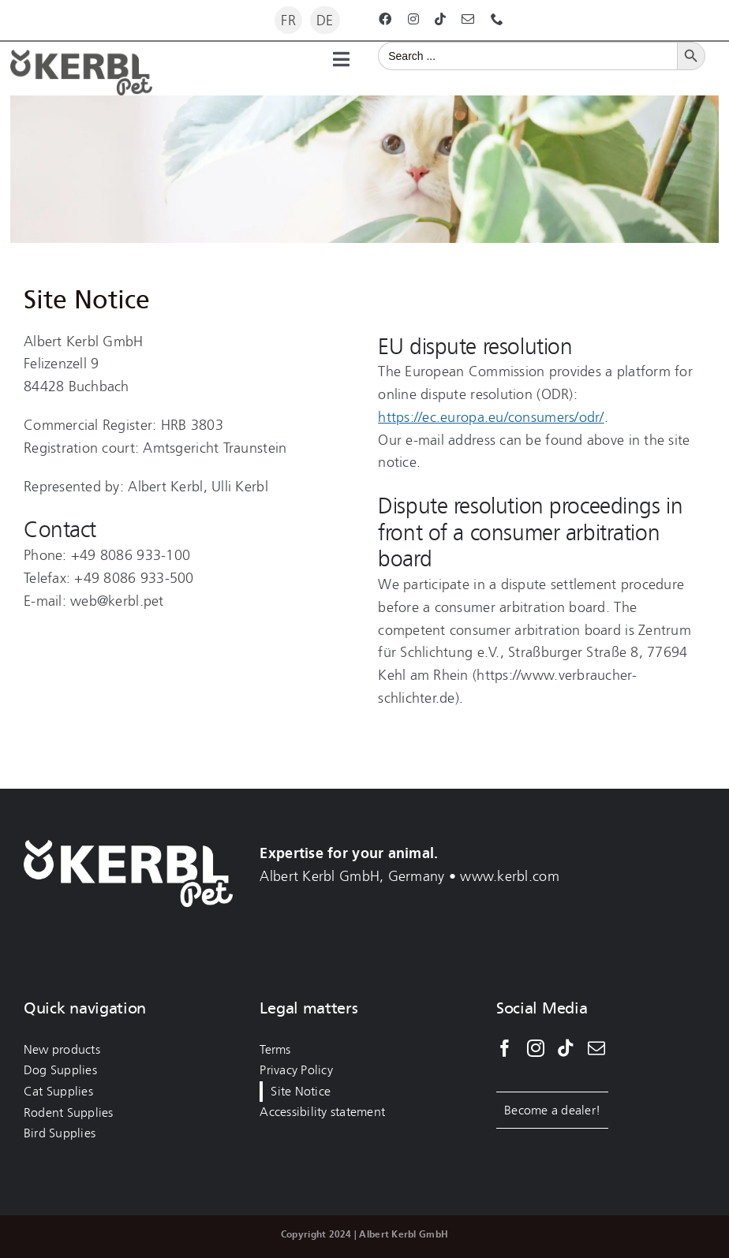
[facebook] (385, 19)
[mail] (468, 19)
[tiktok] (440, 19)
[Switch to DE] (325, 20)
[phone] (497, 19)
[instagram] (413, 19)
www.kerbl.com (509, 876)
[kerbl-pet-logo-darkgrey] (81, 56)
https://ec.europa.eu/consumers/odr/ (491, 417)
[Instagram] (535, 1048)
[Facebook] (505, 1048)
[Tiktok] (565, 1048)
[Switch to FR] (288, 20)
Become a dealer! (552, 1110)
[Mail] (596, 1048)
